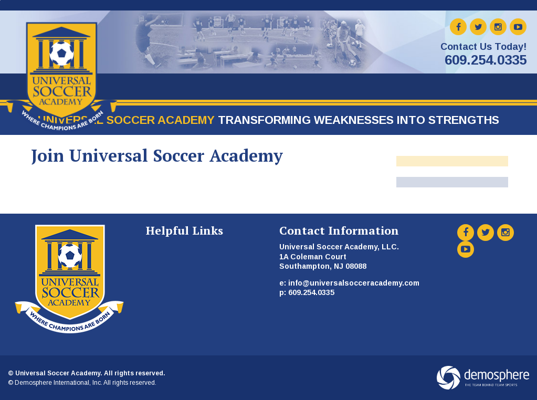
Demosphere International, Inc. (58, 382)
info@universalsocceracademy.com (353, 283)
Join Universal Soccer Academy (157, 155)
